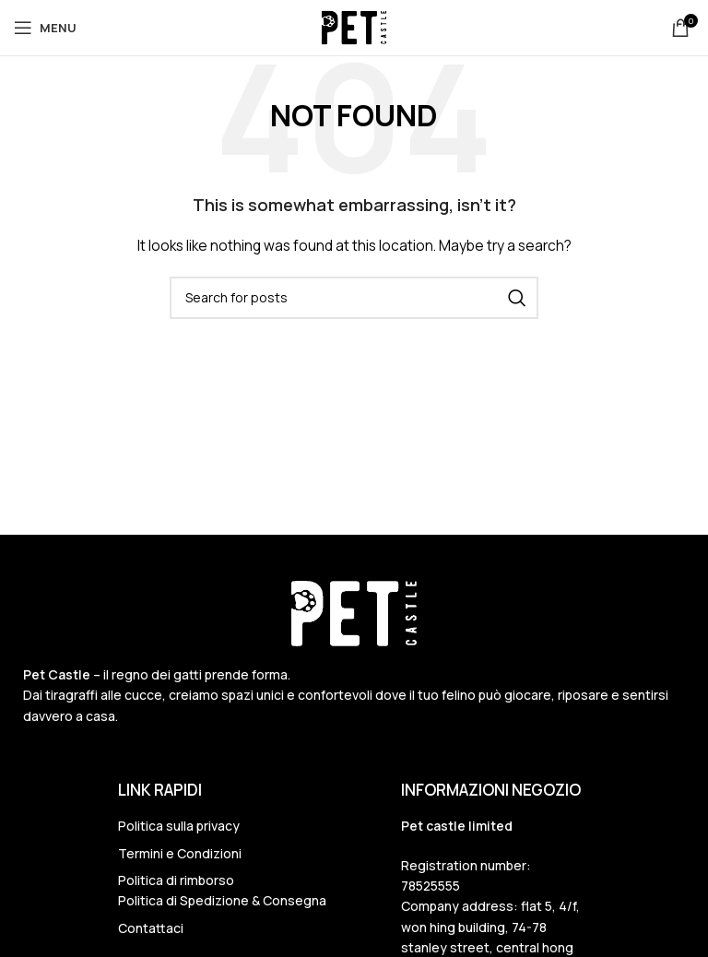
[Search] (354, 298)
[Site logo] (353, 26)
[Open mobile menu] (45, 27)
